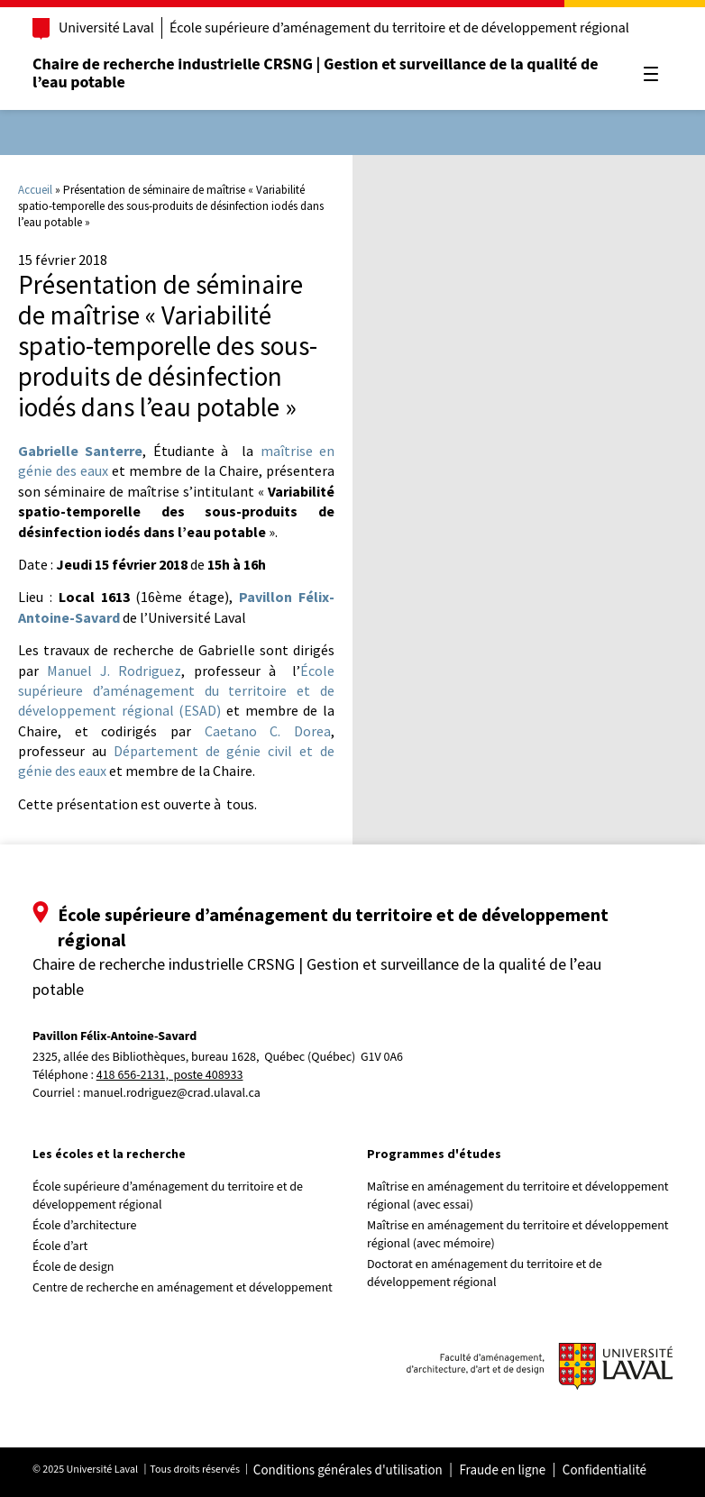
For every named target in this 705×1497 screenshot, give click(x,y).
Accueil (35, 189)
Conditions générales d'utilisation (348, 1471)
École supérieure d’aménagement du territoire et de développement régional (399, 28)
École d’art (59, 1246)
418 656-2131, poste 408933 (169, 1075)
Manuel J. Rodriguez (114, 671)
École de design (73, 1267)
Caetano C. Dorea (268, 731)
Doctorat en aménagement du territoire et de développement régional (484, 1273)
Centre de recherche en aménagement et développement (182, 1288)
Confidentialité (604, 1471)
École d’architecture (84, 1226)
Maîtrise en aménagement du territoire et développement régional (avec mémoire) (518, 1235)
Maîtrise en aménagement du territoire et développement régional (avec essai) (518, 1196)
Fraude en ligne (502, 1471)
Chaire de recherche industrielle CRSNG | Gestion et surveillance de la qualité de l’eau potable (315, 73)
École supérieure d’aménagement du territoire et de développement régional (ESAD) (176, 691)
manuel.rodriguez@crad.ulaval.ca (172, 1093)
